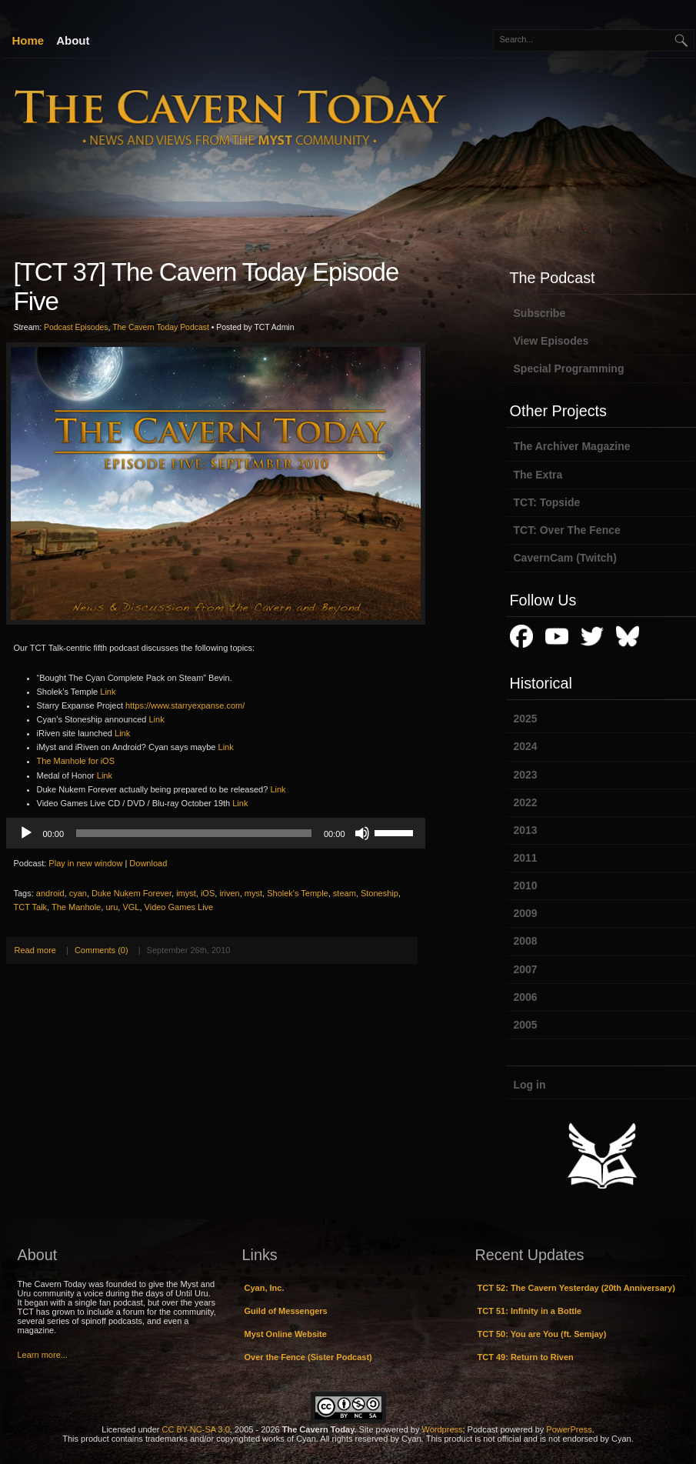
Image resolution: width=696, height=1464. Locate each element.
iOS (208, 893)
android (50, 893)
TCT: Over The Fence (567, 530)
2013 (526, 830)
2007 (526, 969)
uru (111, 907)
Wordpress (442, 1429)
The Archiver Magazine (572, 446)
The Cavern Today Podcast (160, 327)
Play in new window (85, 863)
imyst (186, 893)
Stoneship (379, 893)
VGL (130, 907)
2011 (526, 858)
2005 (526, 1025)
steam (344, 893)
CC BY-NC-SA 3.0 (196, 1429)
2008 (526, 941)
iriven (229, 893)
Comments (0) (101, 950)
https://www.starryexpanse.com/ (185, 705)
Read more (35, 950)
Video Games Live (179, 907)
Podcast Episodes (76, 327)
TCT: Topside (547, 502)
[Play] (26, 833)
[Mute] (362, 833)
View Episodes (551, 341)
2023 (526, 775)
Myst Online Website (286, 1334)
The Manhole (76, 907)
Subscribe (540, 313)
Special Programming (569, 368)
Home (28, 40)
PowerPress (568, 1429)
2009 (526, 913)
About (72, 40)
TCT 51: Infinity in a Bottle (530, 1311)
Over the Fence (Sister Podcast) (308, 1357)
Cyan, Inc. (265, 1287)
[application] (215, 833)
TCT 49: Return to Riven (526, 1357)
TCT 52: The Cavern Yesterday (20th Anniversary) (576, 1287)
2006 (526, 997)
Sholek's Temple (297, 893)
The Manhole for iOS (76, 760)
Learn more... (43, 1354)
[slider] (193, 833)
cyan (78, 893)
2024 (526, 746)
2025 (526, 718)
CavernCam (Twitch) (565, 558)
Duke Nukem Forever (132, 893)
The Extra (538, 475)
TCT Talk (31, 907)
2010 (526, 885)
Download (148, 863)
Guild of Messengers (286, 1311)
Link (107, 691)
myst (253, 893)
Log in (530, 1085)
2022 (526, 802)
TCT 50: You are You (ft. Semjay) (542, 1334)
